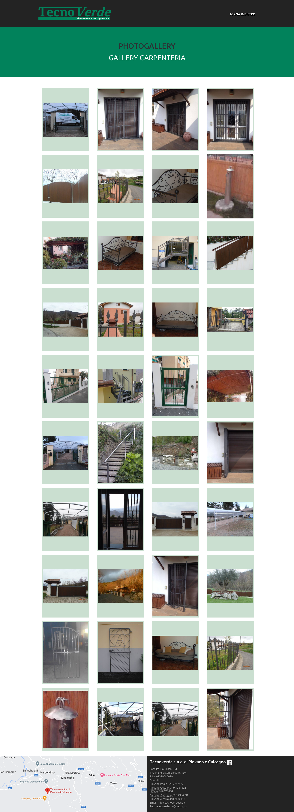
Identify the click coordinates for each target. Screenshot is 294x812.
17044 (153, 772)
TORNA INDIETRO (242, 14)
